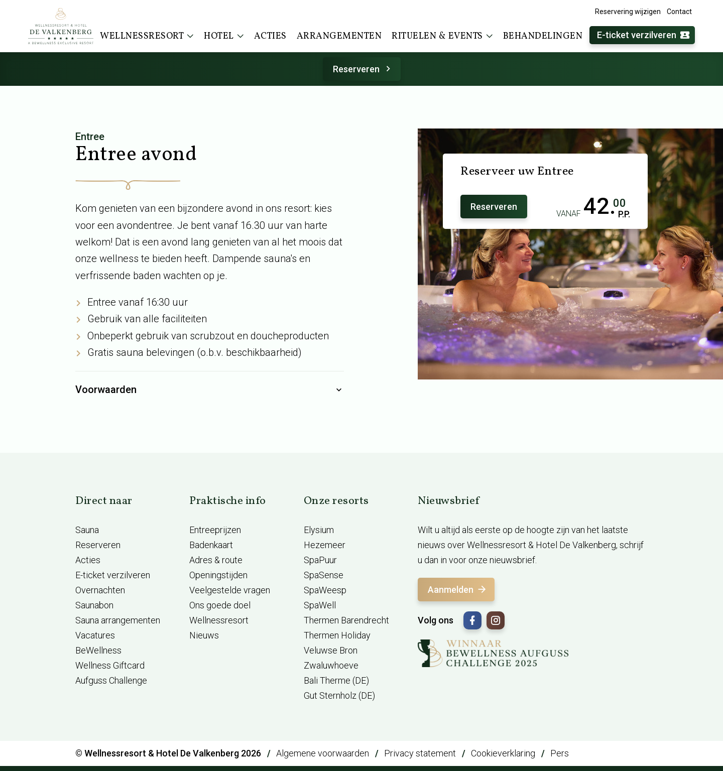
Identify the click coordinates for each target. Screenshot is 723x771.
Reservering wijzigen (628, 12)
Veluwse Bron (330, 650)
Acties (270, 36)
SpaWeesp (325, 590)
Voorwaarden (209, 390)
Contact (679, 12)
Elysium (319, 530)
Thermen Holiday (337, 635)
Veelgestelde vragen (229, 590)
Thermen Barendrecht (346, 620)
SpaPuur (320, 560)
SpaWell (320, 605)
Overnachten (100, 590)
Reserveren (363, 69)
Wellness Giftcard (110, 665)
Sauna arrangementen (117, 620)
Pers (559, 753)
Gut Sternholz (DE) (339, 695)
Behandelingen (543, 36)
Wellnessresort (147, 36)
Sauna (87, 530)
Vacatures (95, 635)
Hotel (224, 36)
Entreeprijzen (215, 530)
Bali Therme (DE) (336, 680)
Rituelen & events (442, 36)
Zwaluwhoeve (331, 665)
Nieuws (204, 635)
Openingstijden (218, 575)
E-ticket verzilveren (643, 35)
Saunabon (94, 605)
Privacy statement (420, 753)
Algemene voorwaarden (322, 753)
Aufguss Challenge (111, 680)
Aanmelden (458, 589)
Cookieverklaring (503, 753)
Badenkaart (211, 545)
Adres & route (216, 560)
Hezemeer (324, 545)
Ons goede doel (220, 605)
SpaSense (323, 575)
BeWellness (98, 650)
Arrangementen (339, 36)
